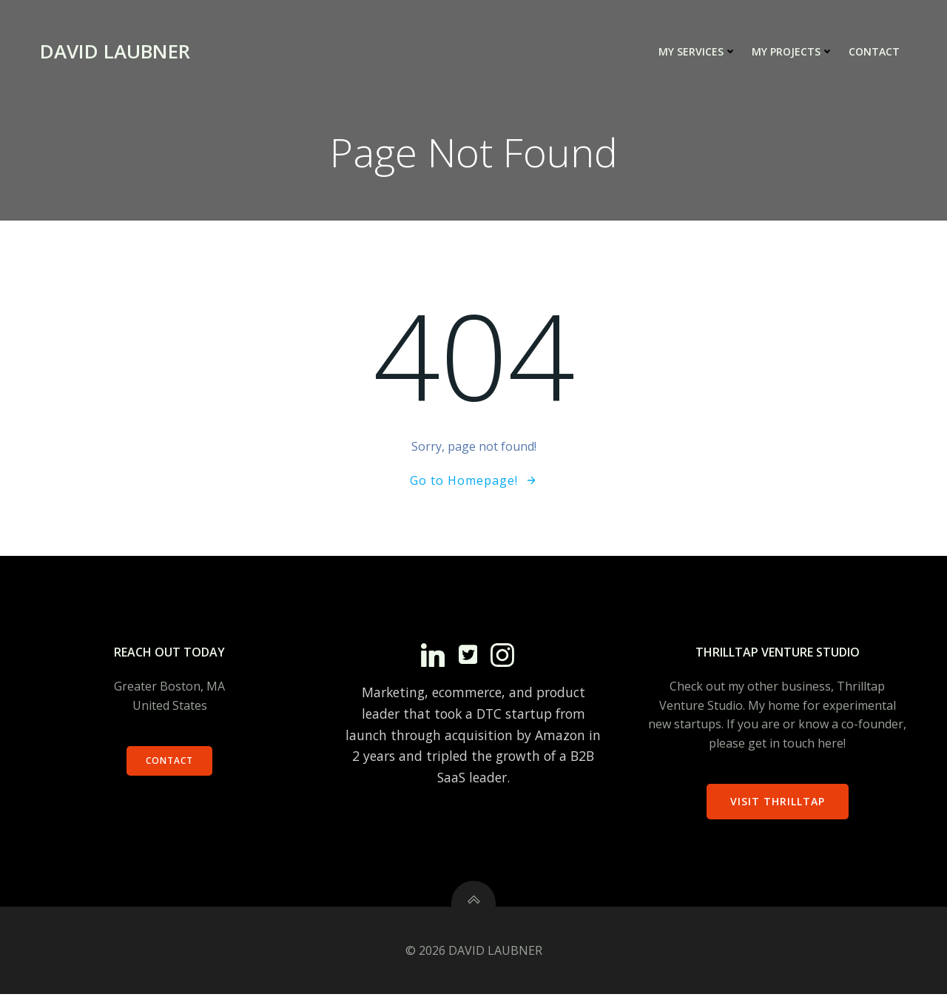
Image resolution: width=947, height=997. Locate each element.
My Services (697, 52)
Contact (874, 52)
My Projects (793, 52)
